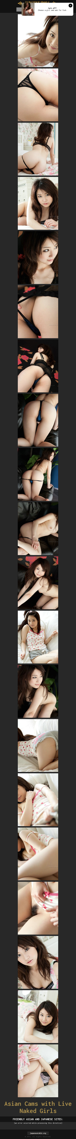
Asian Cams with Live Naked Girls (38, 1107)
